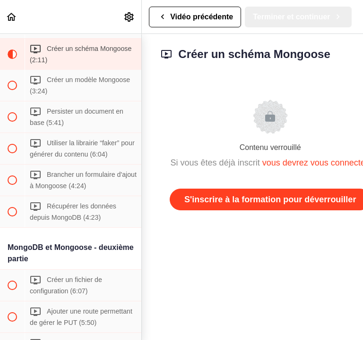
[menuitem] (129, 16)
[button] (12, 16)
